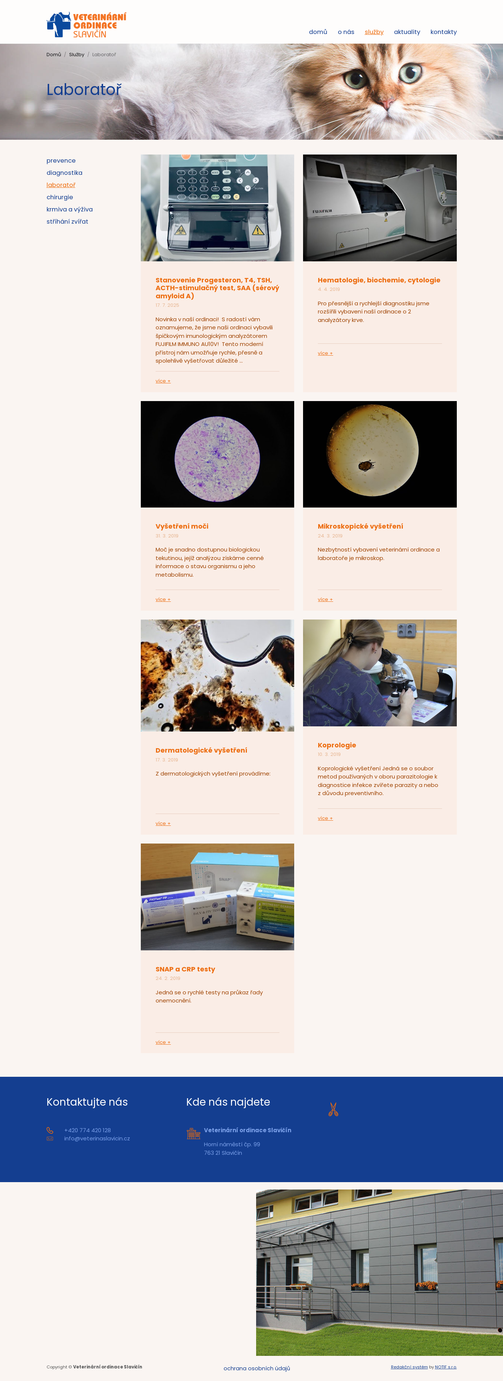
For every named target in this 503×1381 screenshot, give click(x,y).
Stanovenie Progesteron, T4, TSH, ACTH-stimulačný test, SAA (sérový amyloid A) (217, 288)
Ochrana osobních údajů (257, 1368)
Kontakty (444, 32)
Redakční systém (409, 1368)
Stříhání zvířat (67, 222)
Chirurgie (60, 197)
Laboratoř (61, 185)
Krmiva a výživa (70, 210)
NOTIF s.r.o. (446, 1368)
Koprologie (337, 745)
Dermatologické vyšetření (201, 750)
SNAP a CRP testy (185, 969)
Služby (374, 32)
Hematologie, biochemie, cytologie (379, 280)
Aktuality (407, 32)
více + (163, 381)
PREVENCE (61, 161)
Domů (318, 32)
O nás (346, 32)
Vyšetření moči (182, 526)
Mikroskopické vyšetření (360, 526)
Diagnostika (64, 173)
